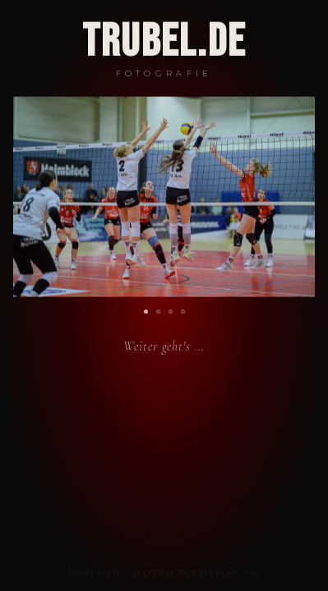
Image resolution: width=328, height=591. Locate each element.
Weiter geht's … (164, 348)
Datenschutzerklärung (196, 575)
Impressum (94, 575)
